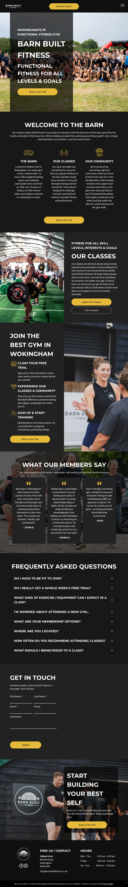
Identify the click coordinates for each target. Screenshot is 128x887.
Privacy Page (107, 883)
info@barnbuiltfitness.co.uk (53, 871)
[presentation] (29, 734)
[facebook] (21, 866)
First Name (16, 696)
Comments (15, 716)
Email (13, 706)
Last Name (40, 696)
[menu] (122, 5)
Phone (37, 706)
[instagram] (26, 866)
